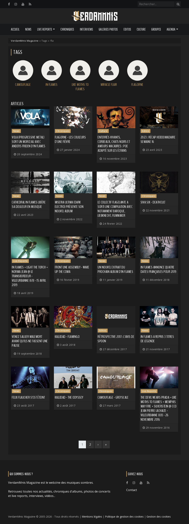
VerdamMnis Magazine (25, 40)
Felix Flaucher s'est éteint (28, 397)
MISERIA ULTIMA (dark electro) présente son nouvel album (69, 207)
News (28, 29)
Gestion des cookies (159, 516)
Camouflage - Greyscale (113, 397)
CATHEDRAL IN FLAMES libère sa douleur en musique (29, 204)
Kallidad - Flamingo (67, 336)
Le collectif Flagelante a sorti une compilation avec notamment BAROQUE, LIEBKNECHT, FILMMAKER (115, 209)
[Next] (98, 444)
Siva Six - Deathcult (153, 202)
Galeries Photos (108, 29)
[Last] (106, 444)
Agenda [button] (171, 29)
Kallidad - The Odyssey (69, 397)
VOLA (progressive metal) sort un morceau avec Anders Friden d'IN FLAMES (28, 142)
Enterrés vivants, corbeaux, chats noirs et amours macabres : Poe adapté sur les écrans (114, 144)
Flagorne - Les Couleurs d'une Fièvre (70, 139)
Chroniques (67, 29)
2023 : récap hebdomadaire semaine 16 (158, 139)
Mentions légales (92, 516)
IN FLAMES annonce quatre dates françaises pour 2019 (158, 269)
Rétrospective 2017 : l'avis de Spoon (116, 339)
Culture (141, 29)
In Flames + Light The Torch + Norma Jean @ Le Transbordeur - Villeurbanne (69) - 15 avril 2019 (30, 276)
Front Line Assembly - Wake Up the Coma (72, 269)
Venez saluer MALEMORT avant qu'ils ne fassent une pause (30, 341)
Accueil (15, 29)
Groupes (156, 29)
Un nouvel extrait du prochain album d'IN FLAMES (115, 269)
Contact (131, 490)
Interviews (86, 29)
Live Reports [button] (44, 29)
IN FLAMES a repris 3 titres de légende (157, 339)
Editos (127, 29)
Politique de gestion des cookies (124, 516)
